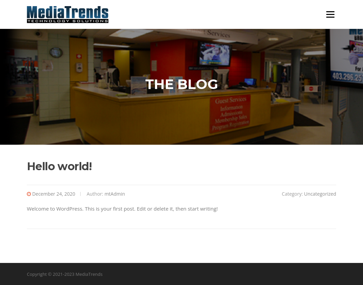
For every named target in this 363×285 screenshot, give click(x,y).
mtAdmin (114, 194)
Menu (330, 14)
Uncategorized (320, 194)
